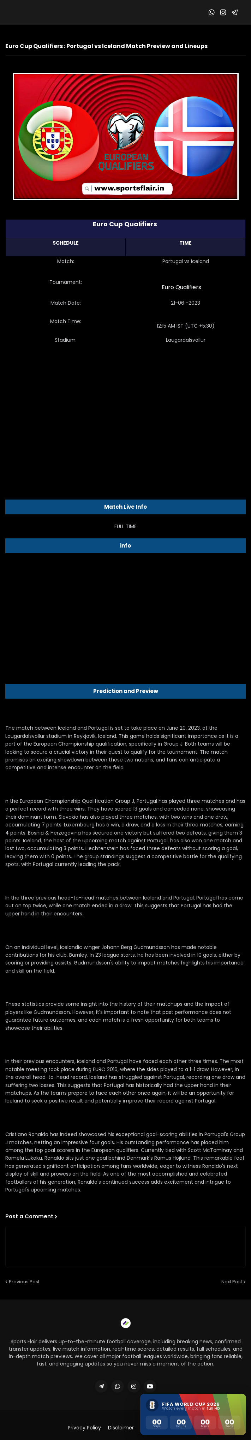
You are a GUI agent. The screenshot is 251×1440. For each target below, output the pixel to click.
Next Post (231, 1281)
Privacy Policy (84, 1427)
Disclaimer (121, 1427)
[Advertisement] (126, 406)
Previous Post (24, 1281)
